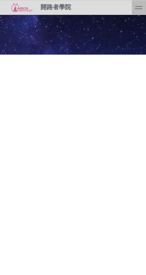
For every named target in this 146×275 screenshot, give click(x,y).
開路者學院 (38, 7)
